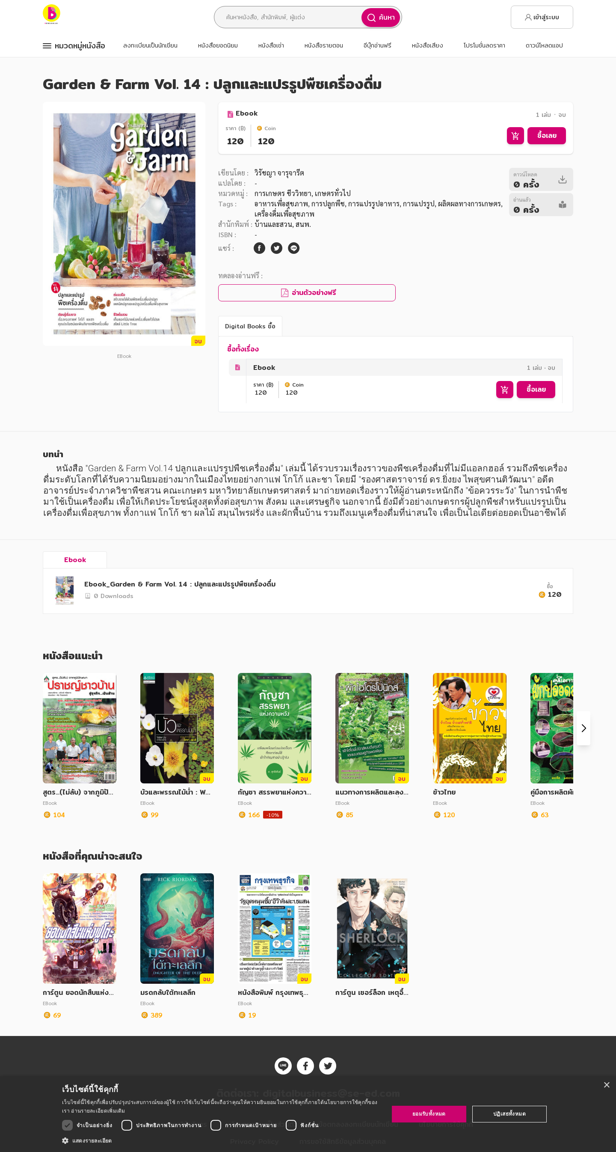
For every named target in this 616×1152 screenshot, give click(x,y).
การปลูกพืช (328, 203)
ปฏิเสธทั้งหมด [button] (509, 1113)
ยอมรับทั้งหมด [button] (429, 1113)
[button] (220, 1140)
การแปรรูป (419, 203)
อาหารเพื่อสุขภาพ (281, 203)
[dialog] (308, 1114)
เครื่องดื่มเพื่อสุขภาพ (284, 213)
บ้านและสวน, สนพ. (283, 224)
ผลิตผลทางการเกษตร (469, 203)
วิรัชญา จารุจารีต (279, 172)
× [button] (606, 1085)
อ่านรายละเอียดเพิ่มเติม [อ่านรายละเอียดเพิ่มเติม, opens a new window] (98, 1110)
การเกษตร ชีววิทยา (283, 193)
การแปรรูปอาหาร (374, 203)
